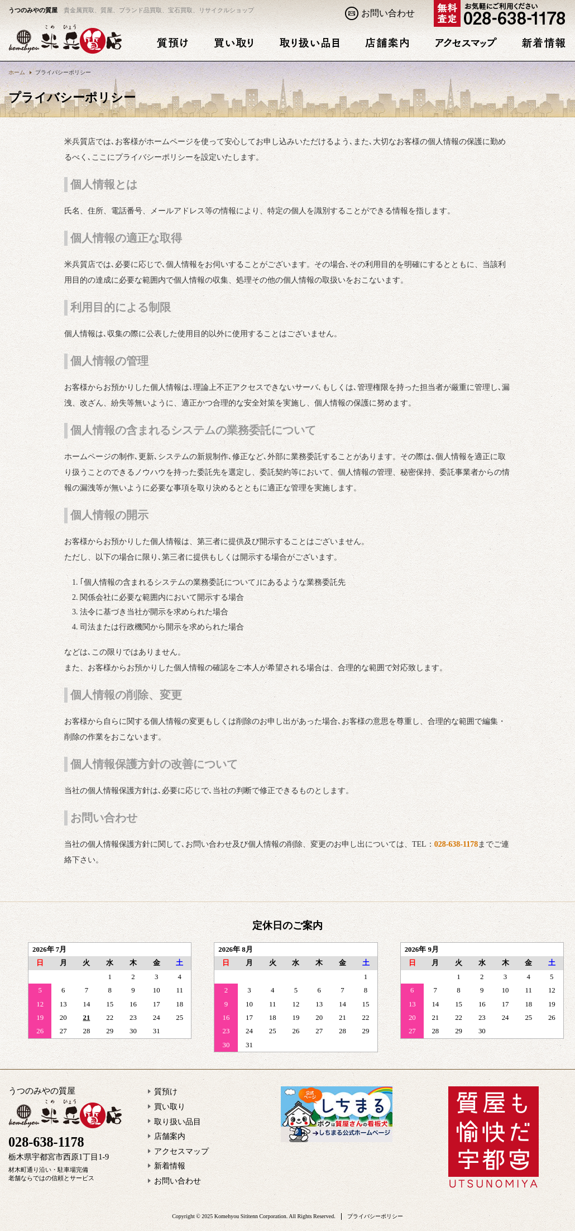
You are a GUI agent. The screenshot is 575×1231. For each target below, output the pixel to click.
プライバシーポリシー (375, 1216)
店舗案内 (169, 1136)
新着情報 (169, 1166)
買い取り (169, 1107)
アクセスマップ (181, 1151)
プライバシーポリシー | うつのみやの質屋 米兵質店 (65, 38)
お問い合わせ (388, 13)
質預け (166, 1091)
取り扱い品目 (177, 1122)
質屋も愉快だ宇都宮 (493, 1137)
